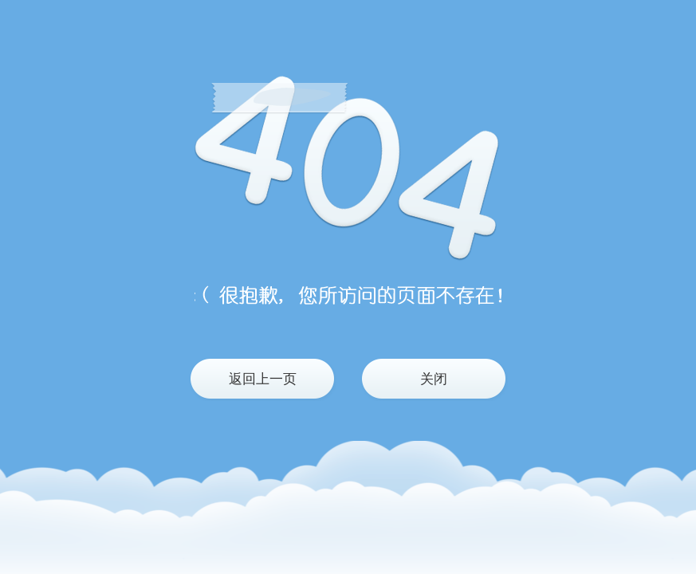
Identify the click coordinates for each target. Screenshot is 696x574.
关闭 (433, 379)
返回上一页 (263, 379)
